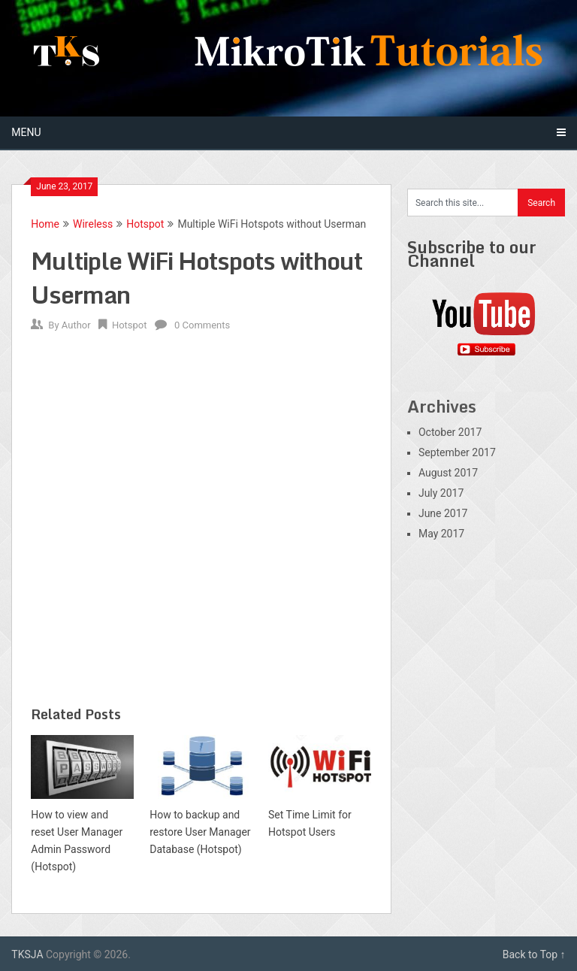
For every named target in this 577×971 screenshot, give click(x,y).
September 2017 (457, 452)
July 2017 (441, 493)
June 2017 (443, 513)
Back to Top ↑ (534, 954)
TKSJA (27, 954)
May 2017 (441, 534)
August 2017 (448, 473)
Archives (441, 406)
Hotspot (145, 224)
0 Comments (202, 325)
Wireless (93, 224)
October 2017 (450, 432)
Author (76, 325)
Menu (26, 132)
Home (45, 224)
